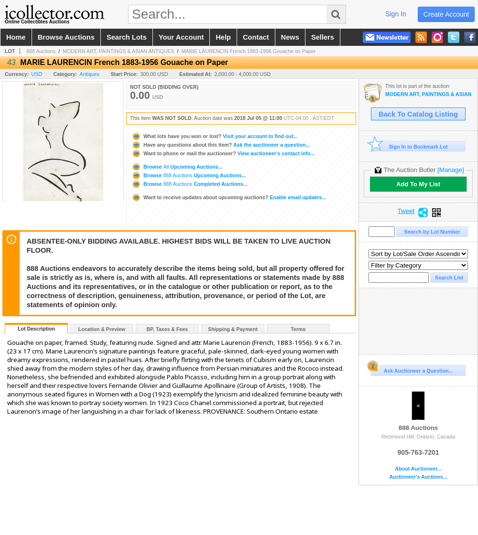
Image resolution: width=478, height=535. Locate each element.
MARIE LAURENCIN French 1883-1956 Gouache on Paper (248, 51)
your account (181, 37)
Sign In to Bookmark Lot (409, 146)
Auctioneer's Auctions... (418, 477)
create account (446, 14)
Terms (298, 329)
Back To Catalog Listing (418, 114)
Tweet (406, 211)
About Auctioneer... (418, 468)
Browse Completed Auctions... (189, 184)
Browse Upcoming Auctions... (176, 167)
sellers (322, 37)
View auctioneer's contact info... (223, 153)
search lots (127, 37)
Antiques (89, 74)
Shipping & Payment (233, 329)
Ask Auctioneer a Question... (412, 369)
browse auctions (66, 37)
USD (36, 74)
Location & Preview (101, 329)
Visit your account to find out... (214, 136)
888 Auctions (40, 51)
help (223, 37)
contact (256, 37)
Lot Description (36, 329)
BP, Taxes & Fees (167, 329)
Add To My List (418, 184)
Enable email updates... (228, 197)
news (290, 37)
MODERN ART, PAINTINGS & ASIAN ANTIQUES (118, 51)
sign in (395, 14)
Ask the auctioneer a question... (220, 145)
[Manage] (450, 169)
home (16, 37)
